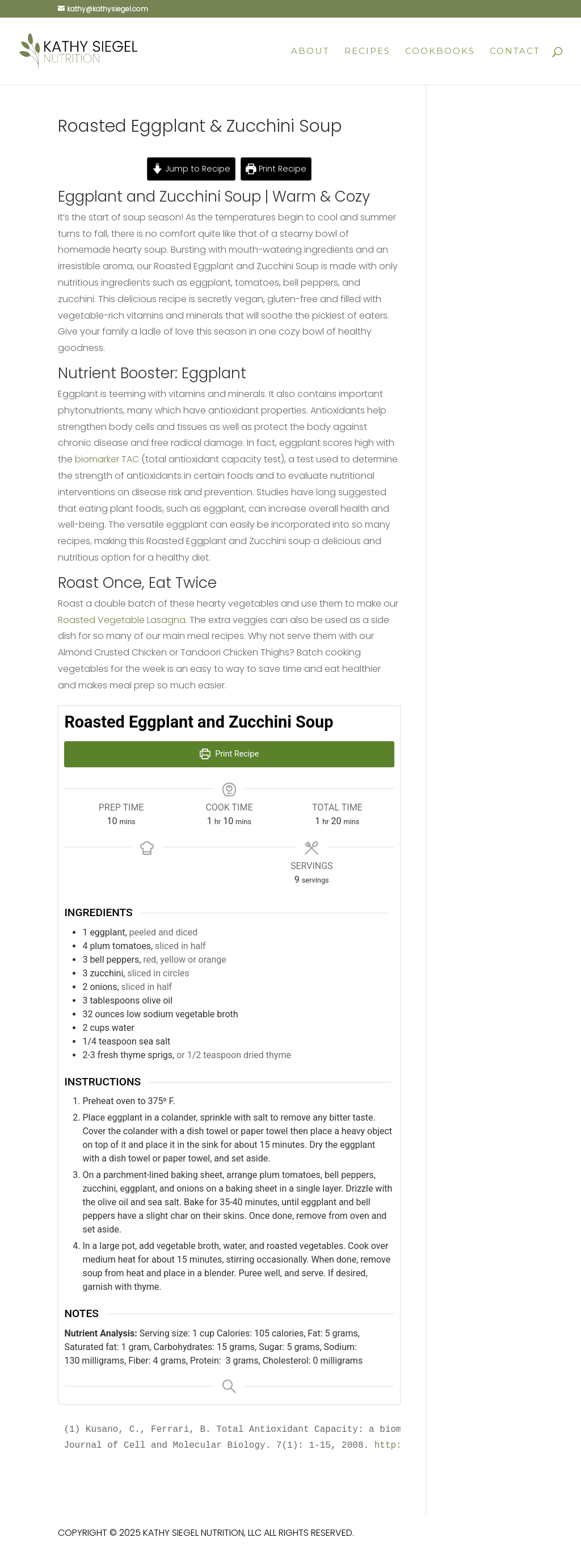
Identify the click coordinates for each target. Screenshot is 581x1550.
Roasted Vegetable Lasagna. (122, 619)
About (310, 51)
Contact (515, 51)
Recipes (367, 51)
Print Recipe (276, 168)
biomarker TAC (107, 459)
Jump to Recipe (191, 168)
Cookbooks (440, 51)
